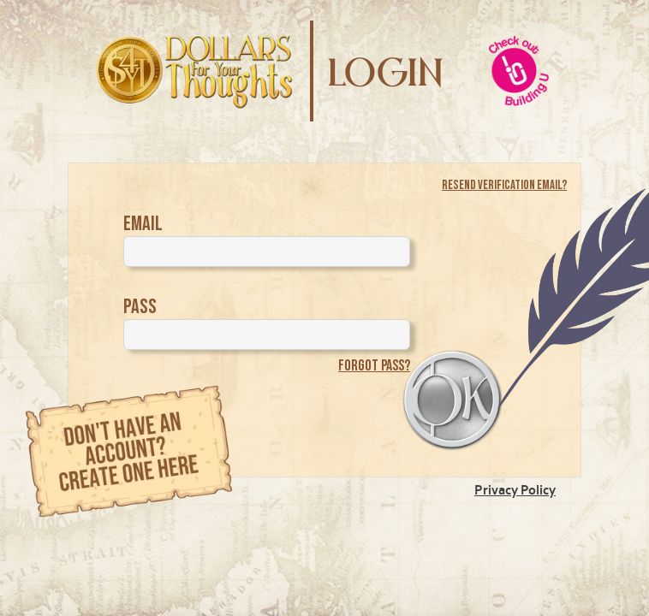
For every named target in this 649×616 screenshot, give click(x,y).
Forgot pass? (374, 366)
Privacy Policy (515, 490)
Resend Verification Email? (504, 185)
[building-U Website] (519, 71)
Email (143, 223)
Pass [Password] (140, 306)
